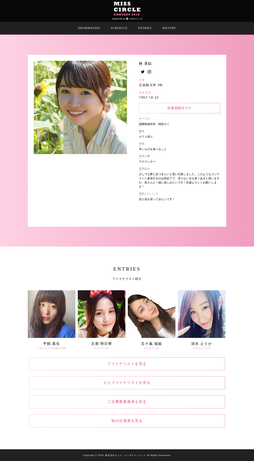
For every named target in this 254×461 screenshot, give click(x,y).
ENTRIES (145, 28)
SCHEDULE (119, 28)
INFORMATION (89, 28)
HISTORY (169, 28)
